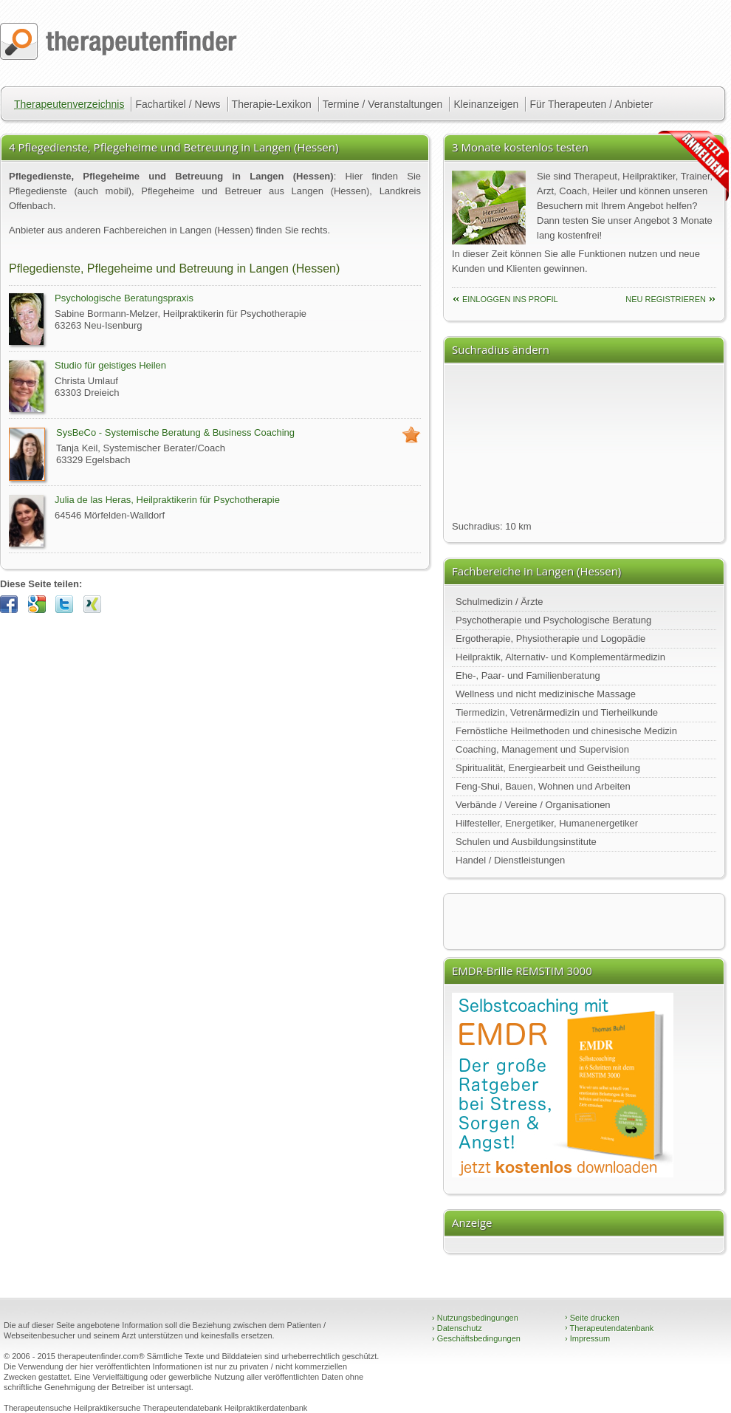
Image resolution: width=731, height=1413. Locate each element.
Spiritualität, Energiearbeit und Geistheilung (548, 767)
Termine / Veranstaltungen (383, 104)
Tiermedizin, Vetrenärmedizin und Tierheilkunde (557, 712)
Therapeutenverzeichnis (69, 104)
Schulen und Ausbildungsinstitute (526, 841)
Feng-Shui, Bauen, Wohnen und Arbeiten (543, 786)
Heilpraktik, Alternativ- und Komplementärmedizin (560, 657)
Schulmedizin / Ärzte (499, 601)
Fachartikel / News (177, 104)
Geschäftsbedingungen (476, 1338)
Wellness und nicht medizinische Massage (546, 693)
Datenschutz (457, 1328)
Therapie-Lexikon (272, 104)
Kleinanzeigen (485, 104)
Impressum (587, 1338)
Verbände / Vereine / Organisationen (533, 804)
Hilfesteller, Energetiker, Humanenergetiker (547, 823)
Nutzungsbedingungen (475, 1317)
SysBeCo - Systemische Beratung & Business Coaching (175, 432)
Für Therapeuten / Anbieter (591, 104)
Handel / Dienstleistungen (510, 860)
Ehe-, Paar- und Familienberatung (528, 675)
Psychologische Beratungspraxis (124, 298)
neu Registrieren (665, 299)
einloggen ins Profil (510, 299)
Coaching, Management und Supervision (542, 749)
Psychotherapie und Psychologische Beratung (553, 620)
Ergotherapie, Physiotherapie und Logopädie (550, 638)
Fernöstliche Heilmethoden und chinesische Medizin (566, 730)
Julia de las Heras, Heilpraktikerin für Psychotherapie (167, 499)
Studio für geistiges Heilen (110, 365)
